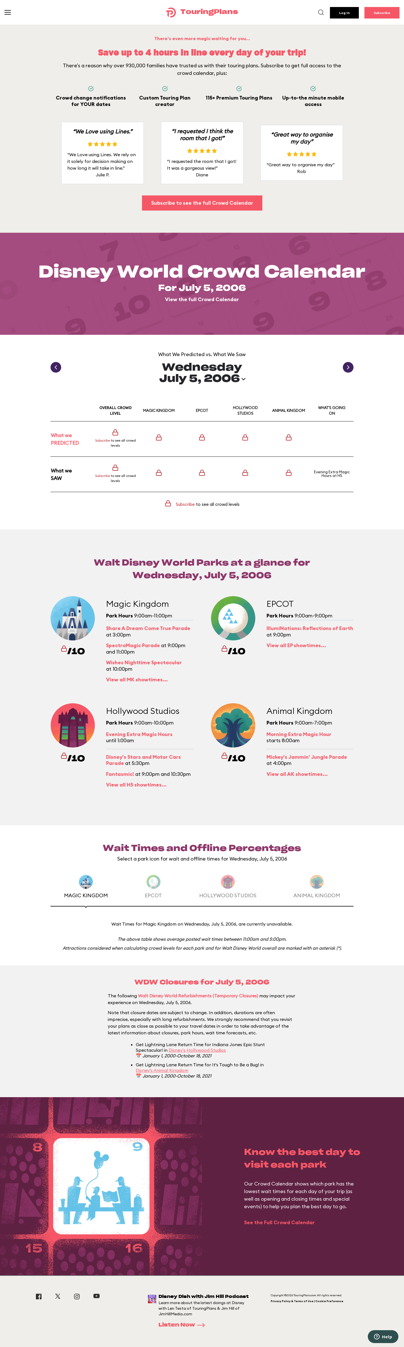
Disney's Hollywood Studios (197, 1050)
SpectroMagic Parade (133, 645)
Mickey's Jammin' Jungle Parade (307, 757)
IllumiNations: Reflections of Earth (310, 628)
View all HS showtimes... (136, 784)
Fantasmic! (120, 774)
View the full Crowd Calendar (202, 299)
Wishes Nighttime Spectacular (144, 662)
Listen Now (183, 1325)
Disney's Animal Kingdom (162, 1070)
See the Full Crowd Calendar (279, 1222)
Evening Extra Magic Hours (332, 474)
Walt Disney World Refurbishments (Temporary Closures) (198, 995)
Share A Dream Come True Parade (148, 628)
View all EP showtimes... (296, 645)
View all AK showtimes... (297, 774)
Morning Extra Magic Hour (299, 734)
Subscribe (382, 13)
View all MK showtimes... (137, 679)
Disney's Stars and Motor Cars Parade (143, 760)
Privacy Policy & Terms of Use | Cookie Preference (307, 1301)
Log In (344, 13)
